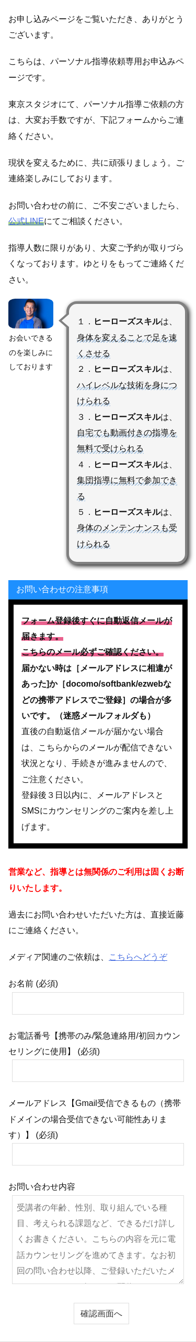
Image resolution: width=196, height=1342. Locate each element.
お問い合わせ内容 (96, 1233)
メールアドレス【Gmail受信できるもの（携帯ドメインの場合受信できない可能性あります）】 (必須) (96, 1132)
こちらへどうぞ (138, 956)
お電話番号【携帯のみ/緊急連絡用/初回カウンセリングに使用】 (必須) (96, 1056)
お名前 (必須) (96, 996)
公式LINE (26, 221)
